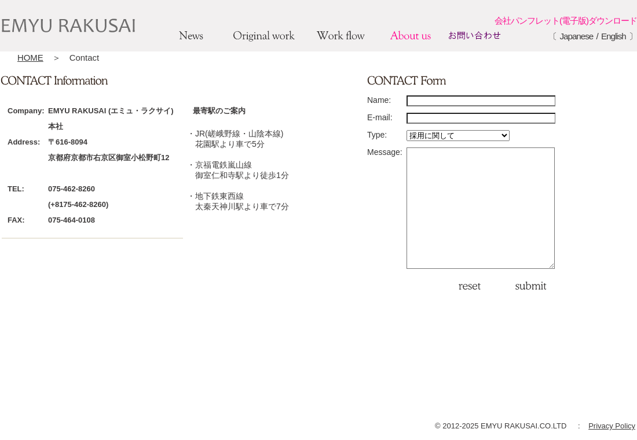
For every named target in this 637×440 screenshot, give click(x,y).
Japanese (576, 36)
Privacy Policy (611, 425)
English (613, 36)
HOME (30, 57)
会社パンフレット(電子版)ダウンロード (566, 20)
